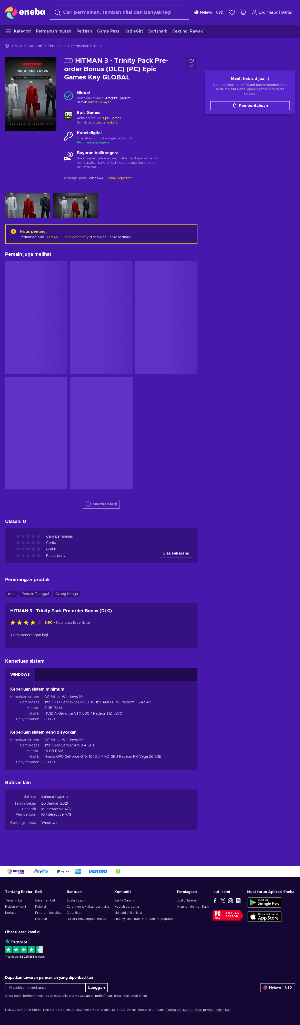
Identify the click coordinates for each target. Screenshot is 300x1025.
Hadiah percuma (126, 906)
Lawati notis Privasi (98, 995)
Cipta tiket (74, 912)
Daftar (286, 12)
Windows (49, 823)
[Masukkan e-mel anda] (45, 987)
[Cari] (119, 12)
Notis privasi (203, 1009)
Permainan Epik (84, 46)
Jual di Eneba (187, 900)
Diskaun (41, 918)
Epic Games (112, 118)
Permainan (57, 46)
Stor (18, 46)
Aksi (11, 594)
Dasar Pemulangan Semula (86, 918)
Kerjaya (10, 912)
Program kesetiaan (49, 912)
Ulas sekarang (176, 553)
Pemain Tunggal (35, 594)
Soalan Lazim (76, 900)
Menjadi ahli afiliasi (128, 912)
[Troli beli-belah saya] (243, 12)
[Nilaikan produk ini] (27, 623)
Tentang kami (15, 900)
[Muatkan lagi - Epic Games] (68, 116)
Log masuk (264, 12)
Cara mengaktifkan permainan (89, 906)
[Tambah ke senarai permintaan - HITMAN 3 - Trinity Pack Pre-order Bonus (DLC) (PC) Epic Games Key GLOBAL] (191, 65)
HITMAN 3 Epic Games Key (67, 237)
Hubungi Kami (15, 906)
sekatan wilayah (99, 102)
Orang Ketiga (66, 594)
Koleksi (40, 906)
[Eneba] (25, 12)
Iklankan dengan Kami (193, 906)
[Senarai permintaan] (231, 12)
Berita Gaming (124, 900)
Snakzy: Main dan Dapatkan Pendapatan (144, 918)
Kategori (35, 46)
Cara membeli (45, 900)
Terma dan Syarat (179, 1009)
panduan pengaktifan (103, 122)
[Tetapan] (209, 12)
